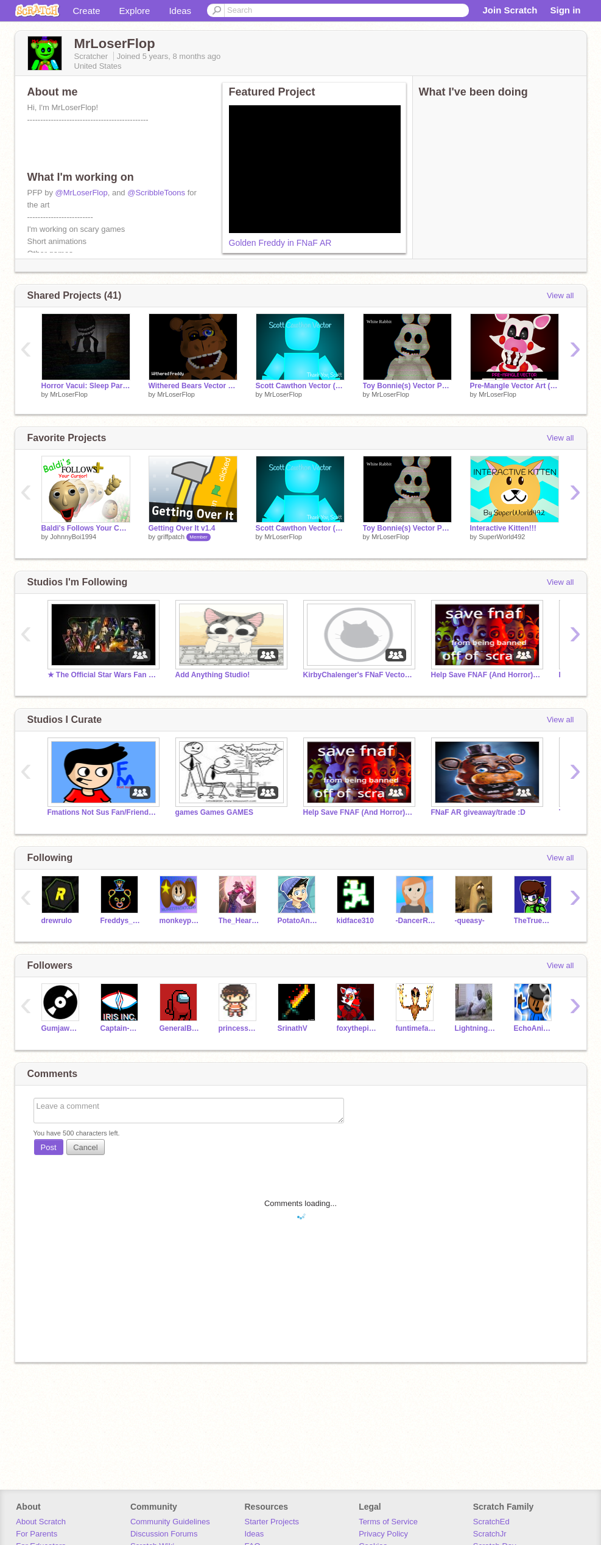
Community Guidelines (170, 1521)
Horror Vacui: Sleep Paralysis (85, 386)
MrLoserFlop (69, 394)
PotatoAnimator (298, 920)
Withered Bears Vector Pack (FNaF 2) (193, 386)
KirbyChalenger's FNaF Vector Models (358, 675)
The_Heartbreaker (239, 920)
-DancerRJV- (416, 920)
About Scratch (41, 1521)
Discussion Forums (164, 1533)
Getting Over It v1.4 (182, 528)
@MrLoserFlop (81, 192)
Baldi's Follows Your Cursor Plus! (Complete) (85, 528)
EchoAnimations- (534, 1028)
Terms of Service (388, 1521)
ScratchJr (490, 1533)
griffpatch (171, 536)
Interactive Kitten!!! (503, 528)
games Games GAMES (214, 812)
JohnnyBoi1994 (73, 536)
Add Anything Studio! (212, 675)
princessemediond (239, 1028)
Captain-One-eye (120, 1028)
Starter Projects (272, 1521)
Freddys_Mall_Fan (120, 920)
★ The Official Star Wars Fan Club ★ (102, 675)
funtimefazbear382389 (416, 1028)
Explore (134, 10)
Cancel (85, 1147)
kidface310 (355, 920)
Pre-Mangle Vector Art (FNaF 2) (514, 386)
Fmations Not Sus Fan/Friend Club (102, 812)
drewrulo (56, 920)
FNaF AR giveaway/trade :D (478, 812)
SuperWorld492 (502, 536)
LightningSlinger (475, 1028)
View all (560, 295)
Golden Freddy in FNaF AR (280, 243)
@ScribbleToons (156, 192)
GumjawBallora (61, 1028)
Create (86, 10)
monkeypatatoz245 (180, 920)
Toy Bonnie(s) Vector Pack (407, 386)
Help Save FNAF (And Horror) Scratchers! (486, 675)
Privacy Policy (383, 1533)
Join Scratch (509, 10)
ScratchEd (491, 1521)
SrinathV (293, 1028)
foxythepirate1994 (357, 1028)
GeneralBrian (180, 1028)
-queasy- (470, 920)
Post (49, 1147)
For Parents (36, 1533)
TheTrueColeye (534, 920)
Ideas (180, 10)
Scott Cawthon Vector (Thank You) (300, 386)
